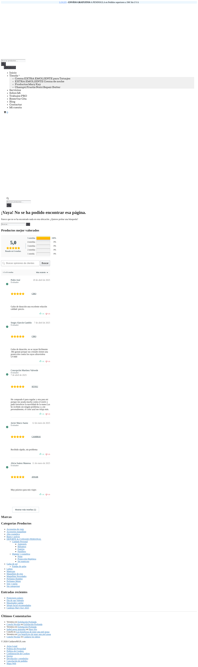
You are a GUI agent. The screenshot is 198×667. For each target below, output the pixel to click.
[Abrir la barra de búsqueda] (8, 198)
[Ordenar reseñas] (41, 272)
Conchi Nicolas (13, 624)
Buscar (45, 263)
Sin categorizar (13, 586)
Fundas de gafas (19, 566)
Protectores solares (15, 598)
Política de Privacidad (16, 648)
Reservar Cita (18, 98)
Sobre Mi (15, 92)
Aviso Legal (12, 646)
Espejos (21, 549)
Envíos (10, 656)
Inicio (13, 72)
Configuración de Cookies (18, 653)
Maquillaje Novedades (16, 576)
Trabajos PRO (18, 95)
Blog (12, 101)
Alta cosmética (13, 534)
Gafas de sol (12, 564)
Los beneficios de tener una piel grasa (32, 632)
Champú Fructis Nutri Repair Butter (37, 87)
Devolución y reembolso (17, 658)
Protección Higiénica (27, 559)
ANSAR (35, 477)
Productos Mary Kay (28, 84)
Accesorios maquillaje (16, 531)
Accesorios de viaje (15, 529)
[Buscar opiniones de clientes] (20, 263)
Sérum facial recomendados (19, 605)
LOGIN (62, 2)
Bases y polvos (13, 536)
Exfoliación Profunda (27, 622)
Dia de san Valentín (15, 600)
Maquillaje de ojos (15, 574)
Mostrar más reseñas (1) (25, 510)
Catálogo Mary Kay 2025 (18, 608)
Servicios (15, 90)
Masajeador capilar (15, 603)
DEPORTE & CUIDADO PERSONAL (24, 539)
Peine (20, 556)
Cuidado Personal (20, 541)
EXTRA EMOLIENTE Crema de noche (39, 81)
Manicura (11, 571)
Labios (10, 569)
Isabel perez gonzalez (16, 629)
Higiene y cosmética (21, 554)
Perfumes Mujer (14, 581)
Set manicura (23, 561)
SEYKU (35, 387)
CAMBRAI (36, 437)
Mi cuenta (15, 107)
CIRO (34, 294)
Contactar (15, 104)
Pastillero (22, 551)
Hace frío (33, 629)
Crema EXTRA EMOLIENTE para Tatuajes (42, 78)
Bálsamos (22, 546)
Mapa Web (11, 663)
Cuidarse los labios (31, 637)
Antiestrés (22, 544)
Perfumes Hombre (15, 579)
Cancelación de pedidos (17, 661)
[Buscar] (3, 64)
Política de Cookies (15, 651)
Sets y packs (12, 584)
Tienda (14, 75)
